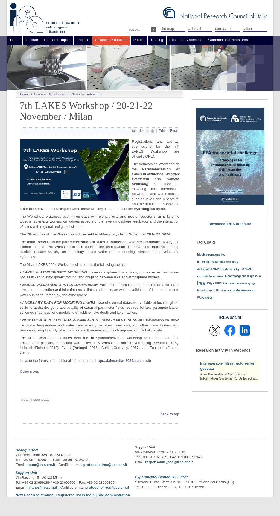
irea (201, 283)
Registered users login (76, 495)
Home (24, 94)
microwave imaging (242, 283)
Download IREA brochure (229, 224)
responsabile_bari (159, 462)
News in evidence (85, 94)
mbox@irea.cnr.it (41, 465)
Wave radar (204, 297)
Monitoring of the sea (211, 290)
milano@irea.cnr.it (42, 487)
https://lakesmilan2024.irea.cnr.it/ (123, 360)
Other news (29, 371)
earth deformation (210, 276)
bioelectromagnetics (211, 254)
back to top (170, 414)
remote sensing (241, 290)
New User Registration (35, 495)
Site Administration (113, 495)
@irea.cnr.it (183, 462)
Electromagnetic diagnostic (243, 276)
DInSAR (247, 268)
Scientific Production (50, 94)
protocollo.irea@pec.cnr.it (105, 465)
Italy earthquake (217, 283)
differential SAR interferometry (218, 269)
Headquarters (27, 450)
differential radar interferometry (217, 261)
